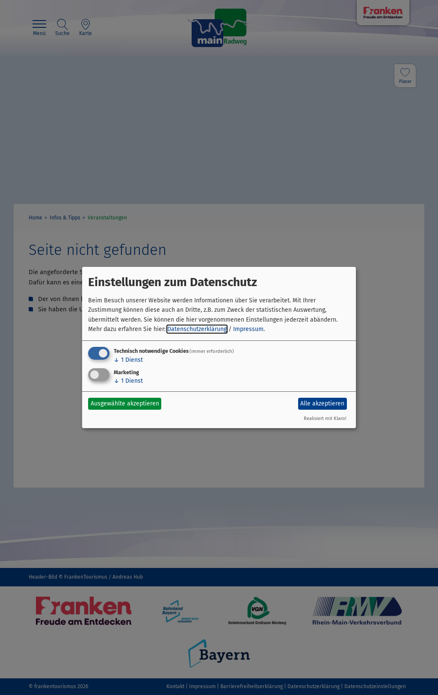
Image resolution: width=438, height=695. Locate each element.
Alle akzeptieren (322, 403)
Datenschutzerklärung (197, 329)
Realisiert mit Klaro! (325, 418)
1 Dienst (128, 360)
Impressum (248, 329)
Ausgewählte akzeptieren (125, 403)
